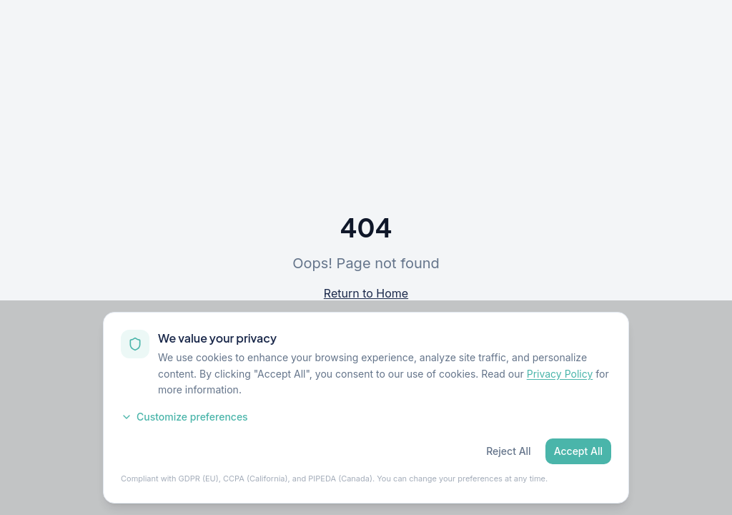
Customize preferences (184, 417)
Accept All (578, 451)
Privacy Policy (560, 374)
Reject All (508, 451)
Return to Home (366, 293)
